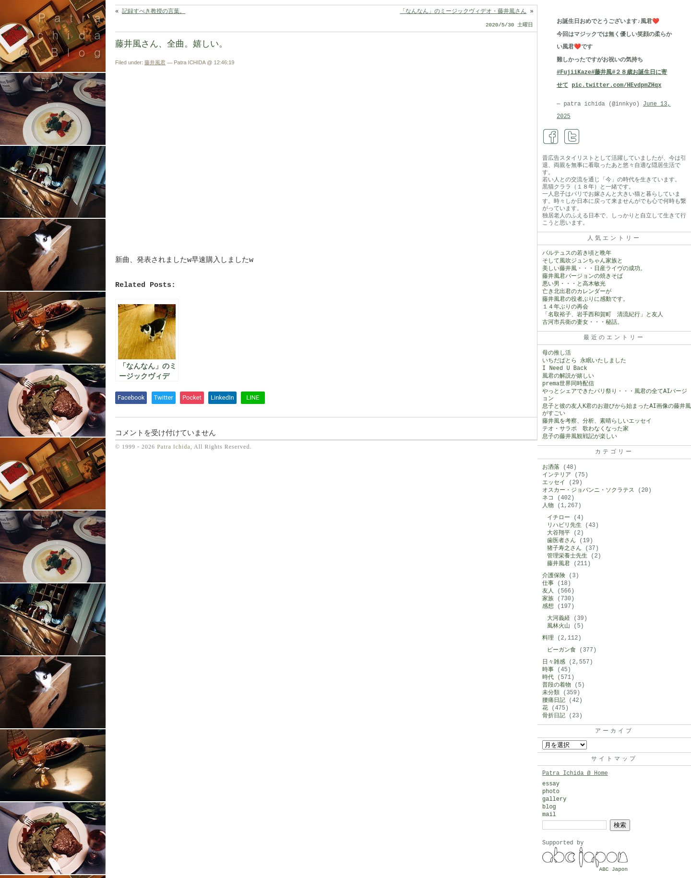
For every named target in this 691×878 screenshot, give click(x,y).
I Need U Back (564, 368)
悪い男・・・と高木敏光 (574, 284)
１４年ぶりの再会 (565, 307)
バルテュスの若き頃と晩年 (576, 253)
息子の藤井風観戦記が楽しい (579, 436)
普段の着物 (556, 685)
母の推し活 (556, 353)
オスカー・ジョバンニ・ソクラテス (588, 490)
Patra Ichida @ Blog (63, 34)
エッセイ (553, 482)
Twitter (163, 397)
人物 (548, 505)
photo (551, 791)
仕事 (548, 583)
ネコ (548, 498)
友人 (548, 591)
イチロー (558, 517)
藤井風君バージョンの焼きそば (582, 276)
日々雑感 (553, 662)
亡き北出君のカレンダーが (576, 291)
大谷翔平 (558, 533)
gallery (554, 799)
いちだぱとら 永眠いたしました (584, 360)
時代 (548, 677)
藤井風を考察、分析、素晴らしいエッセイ (597, 421)
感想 (548, 606)
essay (551, 784)
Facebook (131, 397)
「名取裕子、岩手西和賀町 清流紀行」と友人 (602, 314)
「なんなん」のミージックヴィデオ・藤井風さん (463, 11)
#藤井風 (601, 72)
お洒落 (551, 467)
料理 (548, 638)
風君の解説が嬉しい (568, 376)
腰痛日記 (553, 700)
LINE (252, 397)
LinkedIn (222, 397)
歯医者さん (561, 540)
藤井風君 (155, 62)
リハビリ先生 (564, 525)
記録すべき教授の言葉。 (153, 11)
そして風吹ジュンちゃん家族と (582, 261)
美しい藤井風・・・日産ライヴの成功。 (594, 268)
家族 (548, 598)
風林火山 (558, 626)
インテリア (556, 475)
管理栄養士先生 (567, 556)
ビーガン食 (561, 650)
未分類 (551, 692)
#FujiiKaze (574, 72)
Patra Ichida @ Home (575, 773)
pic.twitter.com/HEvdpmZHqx (616, 85)
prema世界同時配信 (568, 383)
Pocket (192, 397)
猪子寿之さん (564, 548)
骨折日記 (553, 715)
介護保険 (553, 575)
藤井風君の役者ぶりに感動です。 (585, 299)
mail (549, 814)
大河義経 (558, 618)
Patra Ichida (174, 446)
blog (549, 807)
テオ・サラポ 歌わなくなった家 (585, 429)
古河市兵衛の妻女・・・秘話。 (582, 322)
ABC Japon (613, 869)
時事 (548, 669)
